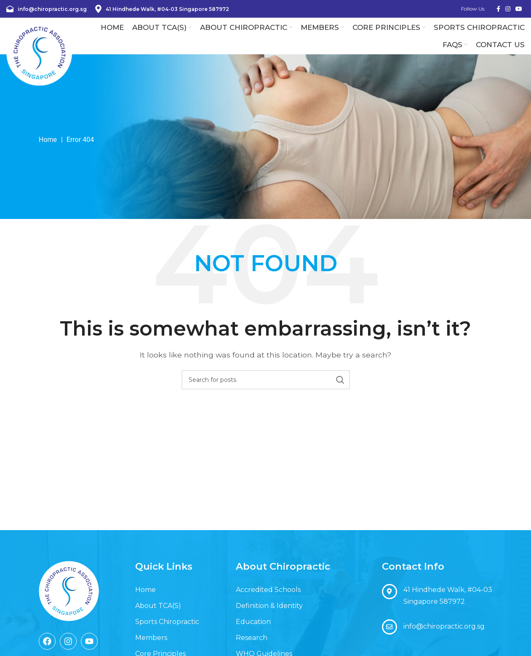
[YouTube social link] (519, 8)
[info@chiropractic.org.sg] (389, 638)
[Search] (265, 391)
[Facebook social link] (498, 8)
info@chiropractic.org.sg (46, 8)
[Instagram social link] (508, 8)
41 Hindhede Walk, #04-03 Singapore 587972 (162, 9)
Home (48, 151)
